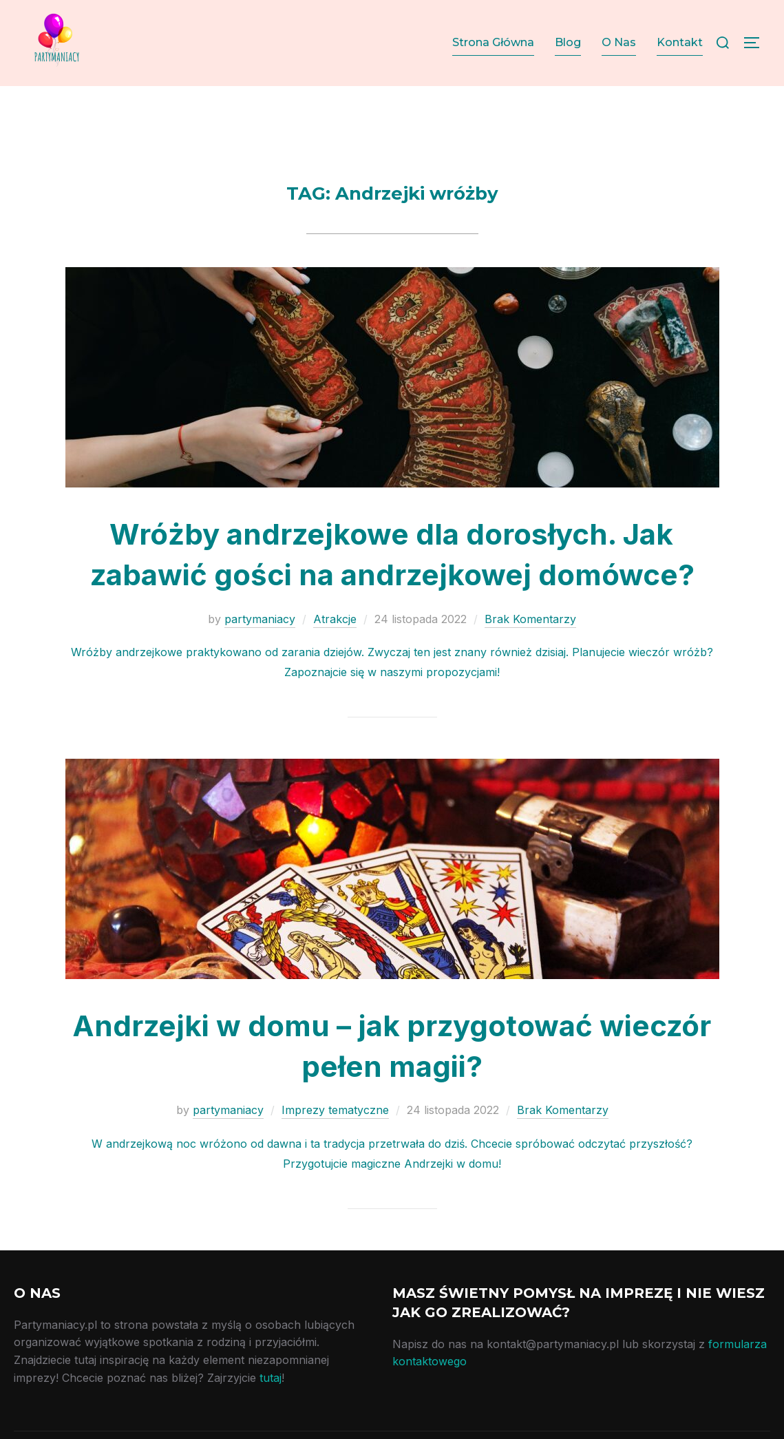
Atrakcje (335, 645)
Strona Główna (493, 42)
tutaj (270, 1404)
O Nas (619, 42)
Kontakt (680, 42)
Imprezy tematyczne (335, 1137)
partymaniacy (259, 645)
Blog (568, 42)
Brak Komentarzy (530, 645)
